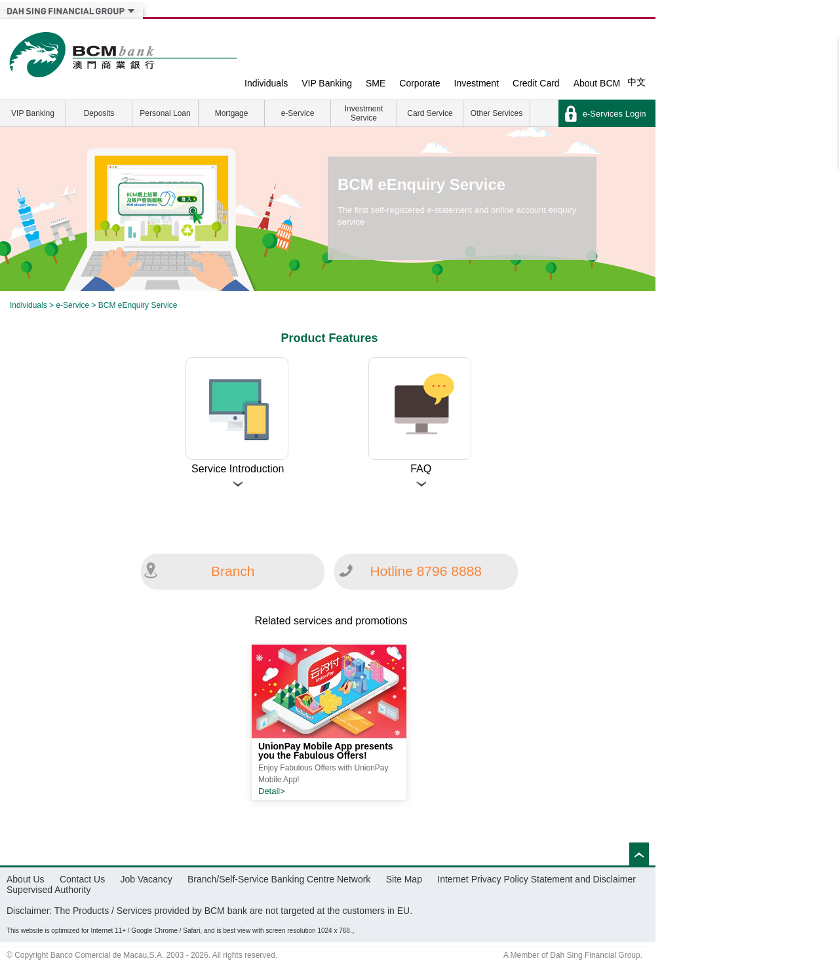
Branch (233, 570)
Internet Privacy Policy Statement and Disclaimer (536, 879)
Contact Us (82, 879)
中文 (636, 82)
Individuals (266, 83)
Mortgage (231, 113)
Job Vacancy (146, 879)
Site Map (404, 879)
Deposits (99, 113)
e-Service (298, 113)
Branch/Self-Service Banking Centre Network (278, 879)
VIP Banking (327, 83)
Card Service (429, 113)
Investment (476, 83)
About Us (26, 879)
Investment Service (364, 113)
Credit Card (536, 83)
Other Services (496, 113)
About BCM (597, 83)
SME (375, 83)
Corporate (419, 83)
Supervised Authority (48, 889)
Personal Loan (165, 113)
